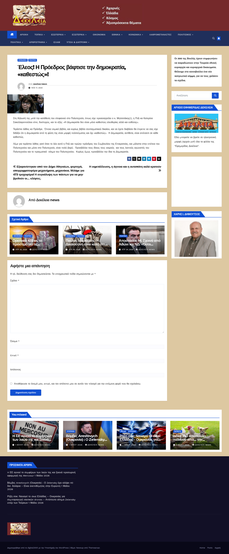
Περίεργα (177, 431)
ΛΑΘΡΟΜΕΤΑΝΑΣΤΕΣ (160, 34)
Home (202, 548)
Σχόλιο (14, 280)
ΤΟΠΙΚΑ (38, 34)
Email (14, 355)
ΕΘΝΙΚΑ (116, 34)
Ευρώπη (16, 431)
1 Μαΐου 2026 (22, 445)
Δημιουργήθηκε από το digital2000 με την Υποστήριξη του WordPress (38, 548)
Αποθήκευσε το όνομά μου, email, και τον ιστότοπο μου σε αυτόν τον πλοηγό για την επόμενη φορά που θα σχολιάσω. (77, 383)
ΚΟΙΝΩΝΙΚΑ (135, 34)
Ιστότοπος (15, 369)
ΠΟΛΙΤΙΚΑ (16, 42)
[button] (213, 38)
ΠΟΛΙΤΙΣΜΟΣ (185, 34)
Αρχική (218, 548)
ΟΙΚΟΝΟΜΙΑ (99, 34)
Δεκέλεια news (40, 84)
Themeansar (94, 548)
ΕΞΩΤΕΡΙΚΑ (78, 34)
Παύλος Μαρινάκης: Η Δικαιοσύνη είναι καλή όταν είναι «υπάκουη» (86, 244)
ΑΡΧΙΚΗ (24, 34)
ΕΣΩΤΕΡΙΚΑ (57, 34)
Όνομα (14, 341)
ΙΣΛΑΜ (56, 42)
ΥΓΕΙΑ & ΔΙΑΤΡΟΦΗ (77, 42)
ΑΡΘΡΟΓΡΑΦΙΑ (37, 42)
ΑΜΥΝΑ (123, 431)
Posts (209, 548)
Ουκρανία (70, 431)
